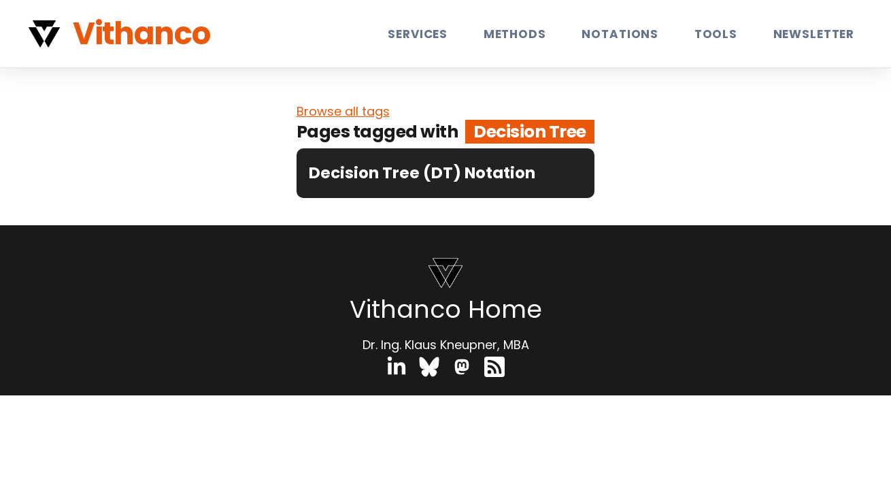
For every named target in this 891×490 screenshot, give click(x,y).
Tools (715, 33)
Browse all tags (343, 111)
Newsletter (814, 33)
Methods (515, 33)
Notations (620, 33)
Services (418, 33)
